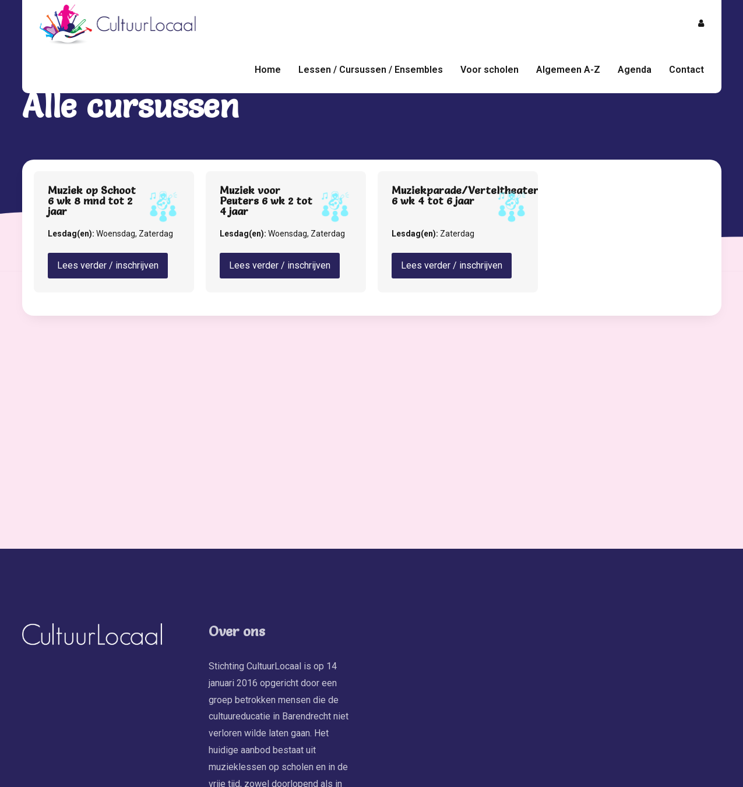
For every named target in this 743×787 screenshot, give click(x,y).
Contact (686, 69)
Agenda (635, 69)
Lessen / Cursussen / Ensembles (370, 69)
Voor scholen (489, 69)
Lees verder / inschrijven (108, 265)
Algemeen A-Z (568, 69)
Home (268, 69)
